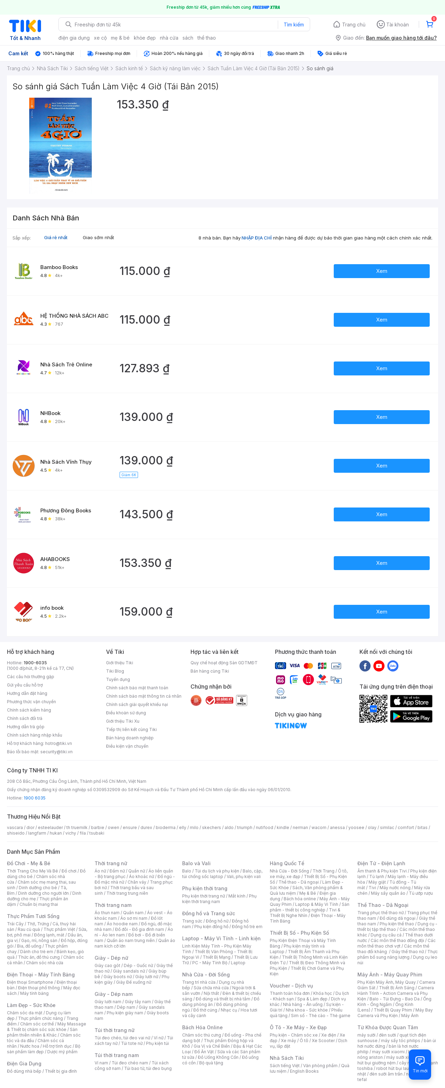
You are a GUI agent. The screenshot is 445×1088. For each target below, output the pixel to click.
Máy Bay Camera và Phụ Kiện (395, 1012)
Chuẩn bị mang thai (38, 904)
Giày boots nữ (118, 976)
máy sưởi (366, 1035)
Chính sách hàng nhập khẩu (34, 735)
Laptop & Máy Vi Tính (316, 904)
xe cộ (100, 38)
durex (146, 827)
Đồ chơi (69, 871)
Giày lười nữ (146, 976)
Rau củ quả (29, 929)
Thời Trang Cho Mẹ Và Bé (32, 871)
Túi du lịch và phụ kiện (217, 871)
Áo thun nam (107, 912)
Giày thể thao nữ (407, 951)
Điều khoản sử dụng (126, 712)
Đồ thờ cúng (205, 1010)
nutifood (264, 827)
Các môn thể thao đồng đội (397, 940)
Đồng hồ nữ (217, 921)
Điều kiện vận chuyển (127, 746)
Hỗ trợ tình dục (57, 1046)
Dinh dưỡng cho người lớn (43, 893)
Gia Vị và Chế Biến (212, 1046)
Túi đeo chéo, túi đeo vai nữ (122, 1037)
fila (83, 833)
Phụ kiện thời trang (204, 888)
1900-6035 (35, 662)
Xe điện (328, 1035)
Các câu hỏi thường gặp (30, 676)
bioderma (166, 827)
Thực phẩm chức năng (40, 1018)
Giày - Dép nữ (111, 958)
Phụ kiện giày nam (125, 1012)
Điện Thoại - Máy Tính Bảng (41, 974)
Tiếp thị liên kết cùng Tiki (131, 729)
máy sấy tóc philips (400, 1040)
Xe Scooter (323, 1040)
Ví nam (101, 1062)
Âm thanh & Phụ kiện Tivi (382, 871)
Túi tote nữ (132, 1043)
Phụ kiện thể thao (397, 923)
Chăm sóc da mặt (24, 1012)
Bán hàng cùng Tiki (210, 671)
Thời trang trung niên (127, 893)
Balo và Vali (196, 863)
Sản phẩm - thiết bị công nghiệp (309, 907)
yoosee (356, 827)
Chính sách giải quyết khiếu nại (137, 704)
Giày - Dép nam (113, 994)
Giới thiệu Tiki (119, 662)
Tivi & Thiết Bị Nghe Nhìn (305, 912)
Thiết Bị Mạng (216, 957)
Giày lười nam (108, 1001)
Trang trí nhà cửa (199, 982)
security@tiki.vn (56, 751)
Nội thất (211, 993)
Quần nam (133, 912)
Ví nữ (158, 1037)
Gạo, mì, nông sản (39, 940)
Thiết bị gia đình (61, 1071)
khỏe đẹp (145, 38)
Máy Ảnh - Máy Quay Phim (389, 974)
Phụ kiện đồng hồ (211, 926)
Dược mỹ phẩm (62, 1051)
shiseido (16, 833)
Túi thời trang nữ (115, 1030)
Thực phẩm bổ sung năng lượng (397, 954)
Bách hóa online (300, 898)
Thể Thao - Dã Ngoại (382, 905)
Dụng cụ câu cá (386, 934)
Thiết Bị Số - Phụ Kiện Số (299, 933)
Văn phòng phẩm (320, 1065)
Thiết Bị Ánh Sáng (396, 987)
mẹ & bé (120, 38)
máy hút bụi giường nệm (394, 1060)
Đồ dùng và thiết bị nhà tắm (223, 998)
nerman (300, 827)
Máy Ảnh (410, 1015)
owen (113, 827)
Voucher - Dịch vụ (291, 986)
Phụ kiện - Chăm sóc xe (294, 1035)
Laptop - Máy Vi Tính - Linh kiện (221, 938)
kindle (283, 827)
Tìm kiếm (294, 24)
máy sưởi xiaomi (402, 1057)
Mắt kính (236, 896)
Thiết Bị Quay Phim (393, 1010)
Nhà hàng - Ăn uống (303, 1004)
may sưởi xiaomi (388, 1051)
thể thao (206, 38)
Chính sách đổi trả (24, 718)
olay (372, 827)
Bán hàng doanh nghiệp (130, 737)
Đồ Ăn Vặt (204, 1051)
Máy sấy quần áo (388, 893)
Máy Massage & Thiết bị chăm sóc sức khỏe (46, 1026)
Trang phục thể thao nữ (380, 912)
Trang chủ (353, 24)
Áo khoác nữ (141, 876)
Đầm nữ (117, 871)
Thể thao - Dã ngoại (298, 882)
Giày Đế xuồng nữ (133, 982)
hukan (56, 833)
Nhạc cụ (229, 1010)
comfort (406, 827)
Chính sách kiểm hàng (29, 710)
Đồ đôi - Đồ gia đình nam (139, 929)
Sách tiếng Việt (285, 1065)
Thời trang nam (113, 905)
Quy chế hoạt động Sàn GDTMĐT (224, 662)
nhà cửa (169, 38)
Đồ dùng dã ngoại (397, 918)
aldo (229, 827)
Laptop (238, 962)
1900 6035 (35, 798)
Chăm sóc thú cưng (201, 1035)
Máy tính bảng (34, 993)
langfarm (37, 833)
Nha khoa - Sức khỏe (307, 1010)
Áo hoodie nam (122, 923)
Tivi (372, 887)
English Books (304, 1071)
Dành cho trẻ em (36, 951)
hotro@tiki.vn (58, 743)
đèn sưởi (387, 1035)
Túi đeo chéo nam (130, 1062)
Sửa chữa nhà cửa (211, 987)
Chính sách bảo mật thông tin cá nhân (143, 696)
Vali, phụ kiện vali (244, 876)
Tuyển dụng (118, 679)
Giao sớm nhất (98, 237)
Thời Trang (323, 871)
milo (194, 827)
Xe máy (288, 1040)
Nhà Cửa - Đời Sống (206, 974)
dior (30, 827)
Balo (186, 871)
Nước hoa (29, 1046)
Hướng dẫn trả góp (25, 726)
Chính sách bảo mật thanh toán (137, 687)
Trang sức (192, 921)
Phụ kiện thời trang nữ (203, 896)
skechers (211, 827)
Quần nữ (136, 871)
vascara (15, 827)
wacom (319, 827)
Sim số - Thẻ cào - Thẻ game (320, 1015)
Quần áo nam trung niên (131, 940)
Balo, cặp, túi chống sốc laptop (222, 873)
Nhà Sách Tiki (287, 1058)
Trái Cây (15, 923)
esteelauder (50, 827)
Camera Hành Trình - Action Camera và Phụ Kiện (395, 993)
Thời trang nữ (111, 863)
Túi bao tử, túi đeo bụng (148, 1068)
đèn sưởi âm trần (386, 1074)
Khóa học (322, 993)
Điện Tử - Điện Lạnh (381, 863)
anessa (337, 827)
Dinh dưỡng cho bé (38, 887)
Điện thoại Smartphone (30, 982)
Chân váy (137, 882)
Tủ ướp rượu (421, 893)
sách (188, 38)
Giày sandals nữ (129, 971)
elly (182, 827)
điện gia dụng (74, 38)
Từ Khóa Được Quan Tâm (387, 1027)
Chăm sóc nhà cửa (44, 962)
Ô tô (304, 1040)
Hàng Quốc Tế (287, 863)
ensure (130, 827)
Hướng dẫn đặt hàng (27, 693)
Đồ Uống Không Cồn (218, 1057)
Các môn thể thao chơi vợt (396, 943)
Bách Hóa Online (202, 1027)
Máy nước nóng (395, 887)
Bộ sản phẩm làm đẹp (43, 1049)
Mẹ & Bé (307, 893)
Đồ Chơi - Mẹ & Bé (28, 863)
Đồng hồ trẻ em (247, 926)
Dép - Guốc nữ (138, 965)
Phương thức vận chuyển (31, 701)
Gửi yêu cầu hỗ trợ (25, 685)
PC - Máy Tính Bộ (209, 962)
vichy (70, 833)
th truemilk (77, 827)
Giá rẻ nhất (55, 237)
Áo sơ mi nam (133, 918)
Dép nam (126, 1007)
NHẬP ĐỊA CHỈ (257, 238)
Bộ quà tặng (211, 1062)
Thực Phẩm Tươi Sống (33, 916)
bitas (423, 827)
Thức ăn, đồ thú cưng (39, 957)
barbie (97, 827)
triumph (244, 827)
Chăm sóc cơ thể (37, 1023)
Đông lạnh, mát (49, 934)
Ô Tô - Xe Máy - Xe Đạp (298, 1027)
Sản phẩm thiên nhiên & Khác (42, 1032)
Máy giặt (377, 882)
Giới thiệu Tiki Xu (122, 721)
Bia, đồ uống (29, 946)
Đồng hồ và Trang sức (208, 913)
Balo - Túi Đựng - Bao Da (395, 998)
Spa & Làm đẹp (312, 998)
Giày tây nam (138, 1001)
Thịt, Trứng (38, 923)
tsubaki (96, 833)
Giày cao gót (107, 965)
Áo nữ (100, 871)
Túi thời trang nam (117, 1055)
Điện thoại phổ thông (39, 987)
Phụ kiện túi (157, 1043)
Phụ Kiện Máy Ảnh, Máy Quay (386, 982)
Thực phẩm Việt (59, 929)
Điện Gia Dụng (24, 1063)
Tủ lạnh (376, 876)
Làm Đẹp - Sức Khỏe (31, 1005)
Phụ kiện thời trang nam (219, 898)
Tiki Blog (115, 671)
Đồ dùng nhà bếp (24, 1071)
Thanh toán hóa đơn (290, 993)
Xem (381, 271)
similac (387, 827)
